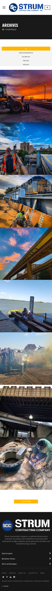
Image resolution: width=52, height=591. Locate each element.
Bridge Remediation (26, 53)
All (26, 49)
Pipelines (26, 60)
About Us (22, 573)
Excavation (26, 57)
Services (12, 573)
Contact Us (33, 573)
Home (4, 573)
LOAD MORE (26, 501)
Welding (26, 64)
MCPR (6, 586)
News (42, 573)
